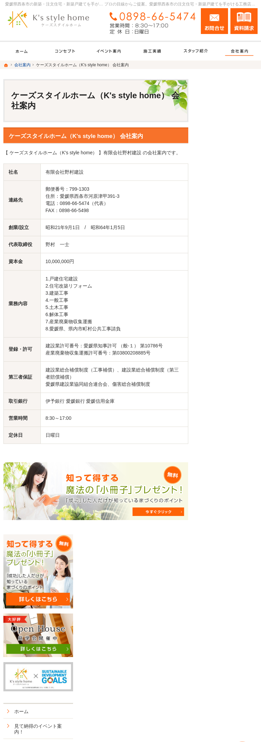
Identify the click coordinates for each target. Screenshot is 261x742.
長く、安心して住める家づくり (230, 349)
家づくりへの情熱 (225, 446)
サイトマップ (220, 560)
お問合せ (214, 21)
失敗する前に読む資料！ (227, 499)
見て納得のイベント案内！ (230, 258)
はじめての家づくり (227, 381)
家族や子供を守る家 (227, 396)
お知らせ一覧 (220, 531)
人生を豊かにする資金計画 (230, 293)
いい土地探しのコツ (227, 276)
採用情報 (215, 481)
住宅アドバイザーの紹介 (230, 463)
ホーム (213, 241)
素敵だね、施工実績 (227, 331)
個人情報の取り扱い (227, 546)
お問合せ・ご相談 (225, 516)
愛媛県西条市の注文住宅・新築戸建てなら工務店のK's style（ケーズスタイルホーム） (144, 723)
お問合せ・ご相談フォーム (217, 681)
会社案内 (215, 431)
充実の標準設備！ (225, 367)
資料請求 (244, 21)
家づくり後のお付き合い (230, 414)
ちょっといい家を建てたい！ (230, 314)
